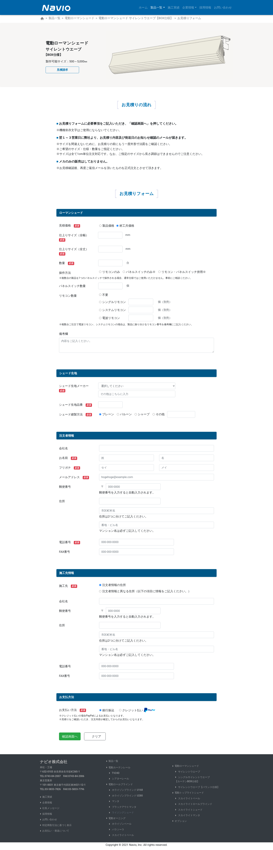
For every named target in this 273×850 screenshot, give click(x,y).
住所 (62, 501)
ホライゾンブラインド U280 (127, 795)
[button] (62, 70)
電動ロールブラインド (120, 784)
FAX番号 (64, 551)
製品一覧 (54, 18)
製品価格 (108, 225)
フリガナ (69, 468)
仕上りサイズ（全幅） (75, 237)
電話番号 (69, 542)
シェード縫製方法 (75, 414)
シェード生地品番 (75, 405)
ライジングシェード (122, 812)
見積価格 (69, 226)
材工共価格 (126, 225)
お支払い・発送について (55, 830)
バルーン (126, 414)
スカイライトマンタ (188, 815)
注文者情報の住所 (114, 585)
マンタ (115, 801)
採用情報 (205, 7)
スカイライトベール (122, 835)
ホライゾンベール (121, 823)
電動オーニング (117, 818)
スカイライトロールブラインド (194, 804)
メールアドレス (74, 477)
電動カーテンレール (119, 767)
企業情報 (47, 802)
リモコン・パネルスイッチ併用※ (183, 272)
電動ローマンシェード (79, 18)
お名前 (68, 458)
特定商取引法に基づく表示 (57, 825)
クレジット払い (132, 710)
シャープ (144, 414)
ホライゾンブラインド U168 (127, 789)
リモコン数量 (68, 295)
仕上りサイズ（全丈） (75, 251)
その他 (160, 414)
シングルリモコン (114, 302)
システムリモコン (114, 310)
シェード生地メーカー (75, 388)
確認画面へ (70, 736)
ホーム (144, 7)
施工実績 (174, 7)
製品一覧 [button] (156, 7)
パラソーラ (117, 829)
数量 (66, 263)
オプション (181, 821)
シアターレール (120, 778)
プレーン (108, 414)
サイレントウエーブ (188, 771)
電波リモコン (114, 318)
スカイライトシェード (189, 809)
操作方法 (65, 272)
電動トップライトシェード (189, 792)
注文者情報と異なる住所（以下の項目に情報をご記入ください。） (146, 591)
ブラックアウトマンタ (123, 807)
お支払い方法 (72, 710)
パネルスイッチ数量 (72, 286)
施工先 (68, 586)
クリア (96, 736)
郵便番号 (65, 486)
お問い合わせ (223, 7)
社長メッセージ (50, 808)
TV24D (115, 773)
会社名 (63, 448)
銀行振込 (108, 710)
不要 (105, 295)
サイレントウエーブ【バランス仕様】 (198, 787)
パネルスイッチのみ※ (140, 272)
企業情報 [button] (188, 7)
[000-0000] (133, 486)
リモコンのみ (111, 272)
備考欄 (63, 333)
